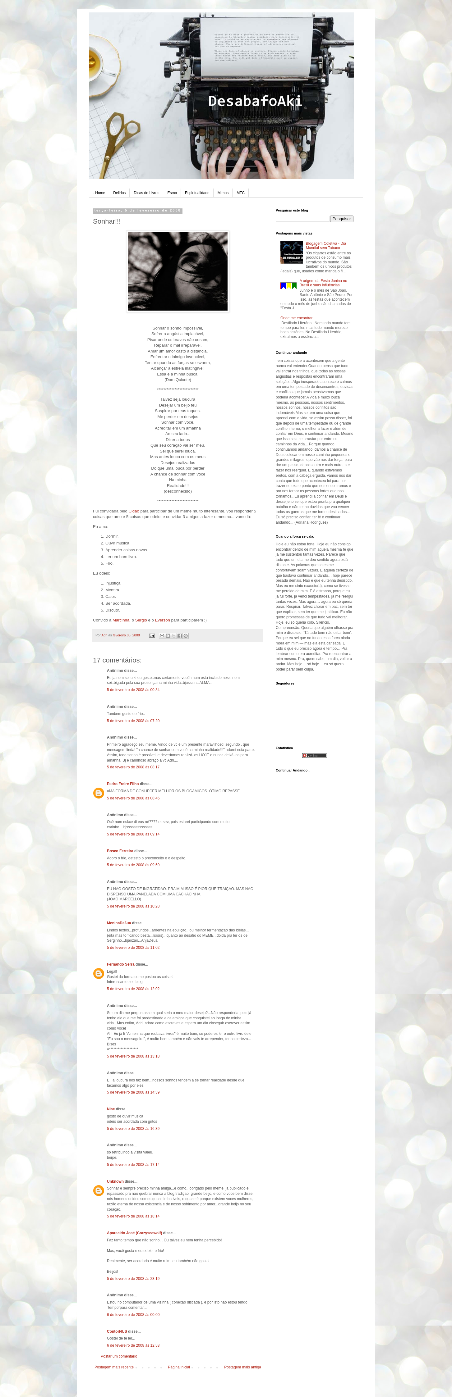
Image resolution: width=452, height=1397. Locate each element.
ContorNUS (117, 1331)
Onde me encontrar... (298, 318)
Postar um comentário (119, 1356)
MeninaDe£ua (119, 923)
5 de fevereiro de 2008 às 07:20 (133, 721)
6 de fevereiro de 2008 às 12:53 (133, 1345)
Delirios (119, 193)
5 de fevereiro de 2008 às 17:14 (133, 1165)
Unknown (115, 1181)
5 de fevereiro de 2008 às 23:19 (133, 1278)
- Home (99, 193)
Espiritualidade (197, 193)
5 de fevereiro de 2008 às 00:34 (133, 690)
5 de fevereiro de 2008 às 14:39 (133, 1092)
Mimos (223, 193)
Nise (111, 1109)
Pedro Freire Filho (123, 784)
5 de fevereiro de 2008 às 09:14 (133, 834)
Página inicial (179, 1367)
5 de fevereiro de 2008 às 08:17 (133, 767)
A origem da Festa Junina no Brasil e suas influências (323, 283)
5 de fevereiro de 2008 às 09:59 (133, 865)
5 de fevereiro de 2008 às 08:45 (133, 798)
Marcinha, (122, 620)
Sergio (141, 620)
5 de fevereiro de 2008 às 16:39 (133, 1128)
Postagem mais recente (114, 1367)
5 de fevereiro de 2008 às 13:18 (133, 1056)
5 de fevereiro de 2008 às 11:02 (133, 947)
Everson (163, 620)
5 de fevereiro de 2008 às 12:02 (133, 989)
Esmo (172, 193)
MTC (241, 193)
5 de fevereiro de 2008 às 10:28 (133, 906)
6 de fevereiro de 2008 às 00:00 (133, 1315)
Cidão (134, 511)
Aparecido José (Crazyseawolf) (134, 1233)
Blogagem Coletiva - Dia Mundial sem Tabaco (326, 245)
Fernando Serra (121, 964)
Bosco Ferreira (120, 851)
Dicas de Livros (146, 193)
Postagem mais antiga (242, 1367)
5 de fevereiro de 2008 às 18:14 (133, 1216)
